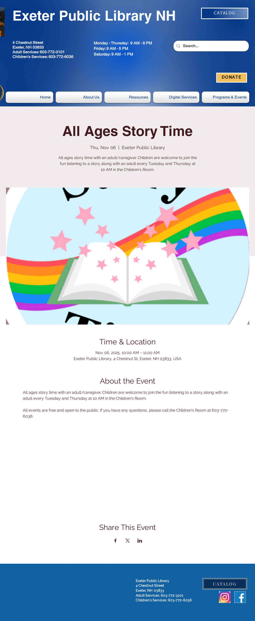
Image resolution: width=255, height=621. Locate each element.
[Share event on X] (127, 541)
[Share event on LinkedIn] (139, 541)
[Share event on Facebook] (115, 541)
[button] (176, 97)
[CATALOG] (224, 13)
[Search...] (210, 46)
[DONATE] (231, 78)
